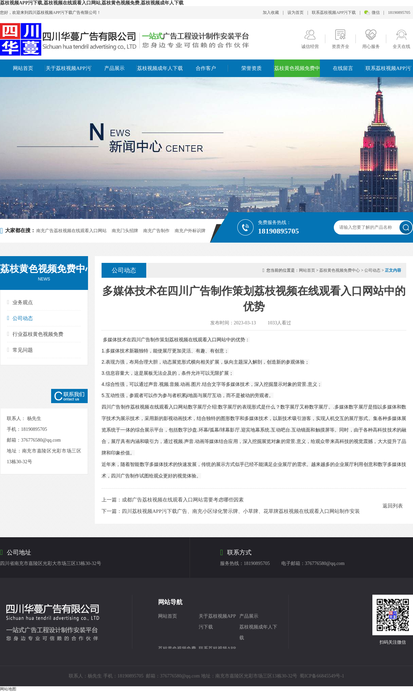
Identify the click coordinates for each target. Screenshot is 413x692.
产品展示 (114, 68)
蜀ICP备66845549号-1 (322, 675)
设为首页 (295, 12)
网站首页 (23, 68)
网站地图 (8, 689)
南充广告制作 (156, 230)
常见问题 (20, 350)
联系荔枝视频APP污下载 (334, 12)
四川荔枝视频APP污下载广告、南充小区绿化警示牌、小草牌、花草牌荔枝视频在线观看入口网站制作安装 (241, 511)
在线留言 (343, 68)
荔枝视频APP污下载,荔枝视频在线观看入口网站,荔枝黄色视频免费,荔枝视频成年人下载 (91, 2)
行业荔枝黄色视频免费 (35, 334)
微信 (376, 12)
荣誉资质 (251, 68)
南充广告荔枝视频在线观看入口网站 (71, 230)
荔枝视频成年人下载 (160, 68)
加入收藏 (271, 12)
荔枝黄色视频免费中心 (297, 68)
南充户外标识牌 (190, 230)
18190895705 (399, 12)
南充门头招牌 (125, 230)
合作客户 (206, 68)
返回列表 (393, 506)
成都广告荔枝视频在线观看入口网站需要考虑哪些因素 (183, 499)
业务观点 (20, 302)
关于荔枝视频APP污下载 (68, 68)
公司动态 (20, 318)
